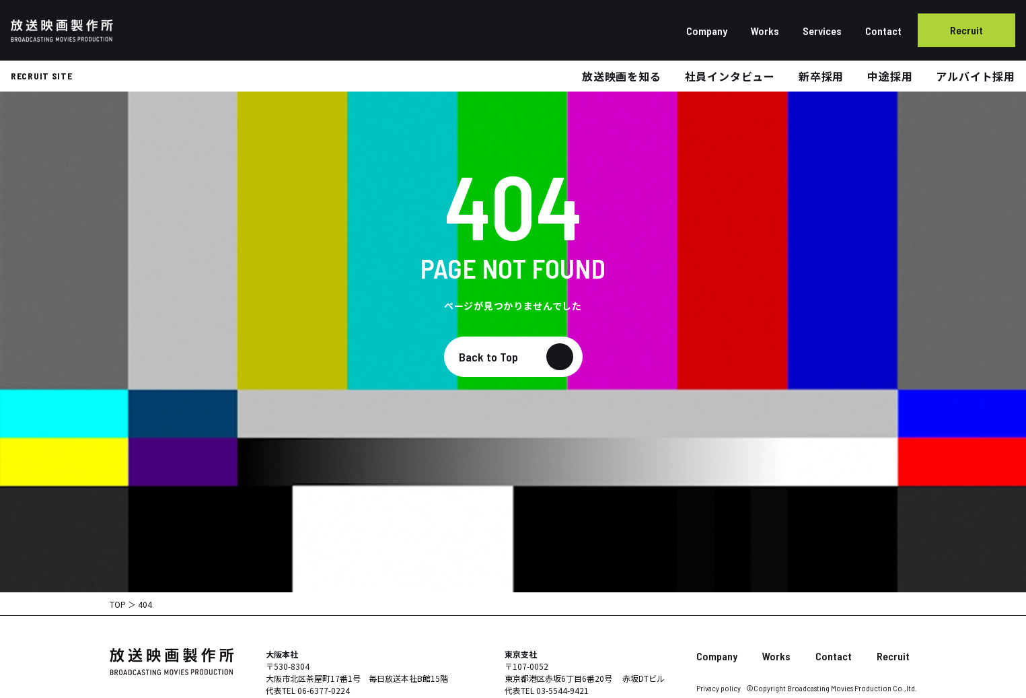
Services (822, 30)
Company (706, 30)
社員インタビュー (730, 76)
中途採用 (889, 76)
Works (765, 30)
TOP (118, 604)
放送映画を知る (621, 76)
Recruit (966, 30)
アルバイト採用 (975, 76)
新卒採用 (821, 76)
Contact (883, 30)
